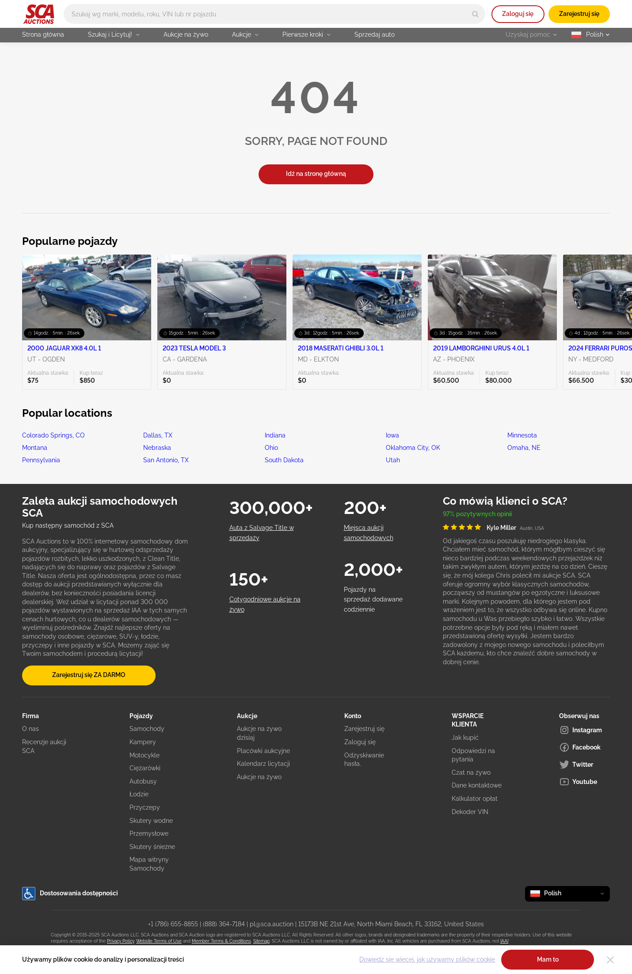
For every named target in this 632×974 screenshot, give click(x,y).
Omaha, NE (524, 447)
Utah (393, 460)
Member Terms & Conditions (221, 941)
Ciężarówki (144, 768)
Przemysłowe (148, 833)
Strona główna (43, 34)
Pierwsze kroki (306, 34)
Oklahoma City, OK (413, 447)
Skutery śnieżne (152, 846)
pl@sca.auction (271, 924)
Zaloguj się (517, 13)
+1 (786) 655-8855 (173, 924)
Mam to (548, 959)
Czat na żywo (471, 772)
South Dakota (284, 460)
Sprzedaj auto (374, 34)
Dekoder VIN (470, 811)
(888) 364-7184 (224, 924)
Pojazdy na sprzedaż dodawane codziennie (373, 599)
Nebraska (157, 447)
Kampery (142, 742)
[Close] (610, 960)
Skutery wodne (151, 820)
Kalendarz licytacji (263, 763)
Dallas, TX (157, 435)
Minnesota (522, 435)
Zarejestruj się (579, 13)
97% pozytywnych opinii (477, 513)
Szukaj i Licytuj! (114, 34)
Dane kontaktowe (477, 785)
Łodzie (138, 794)
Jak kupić (465, 737)
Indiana (275, 435)
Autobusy (143, 781)
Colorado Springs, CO (53, 435)
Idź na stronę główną (316, 173)
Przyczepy (144, 807)
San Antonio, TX (166, 460)
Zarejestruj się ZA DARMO (89, 674)
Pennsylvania (41, 460)
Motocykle (144, 755)
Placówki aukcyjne (263, 750)
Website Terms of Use (159, 941)
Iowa (392, 435)
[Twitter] (584, 764)
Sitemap (261, 941)
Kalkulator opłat (475, 798)
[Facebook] (584, 747)
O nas (30, 728)
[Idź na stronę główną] (38, 14)
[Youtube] (584, 781)
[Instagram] (584, 730)
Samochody (146, 728)
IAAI (504, 941)
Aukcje (245, 34)
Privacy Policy (120, 941)
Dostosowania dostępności (70, 893)
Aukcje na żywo (186, 34)
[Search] (475, 14)
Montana (34, 447)
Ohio (271, 447)
